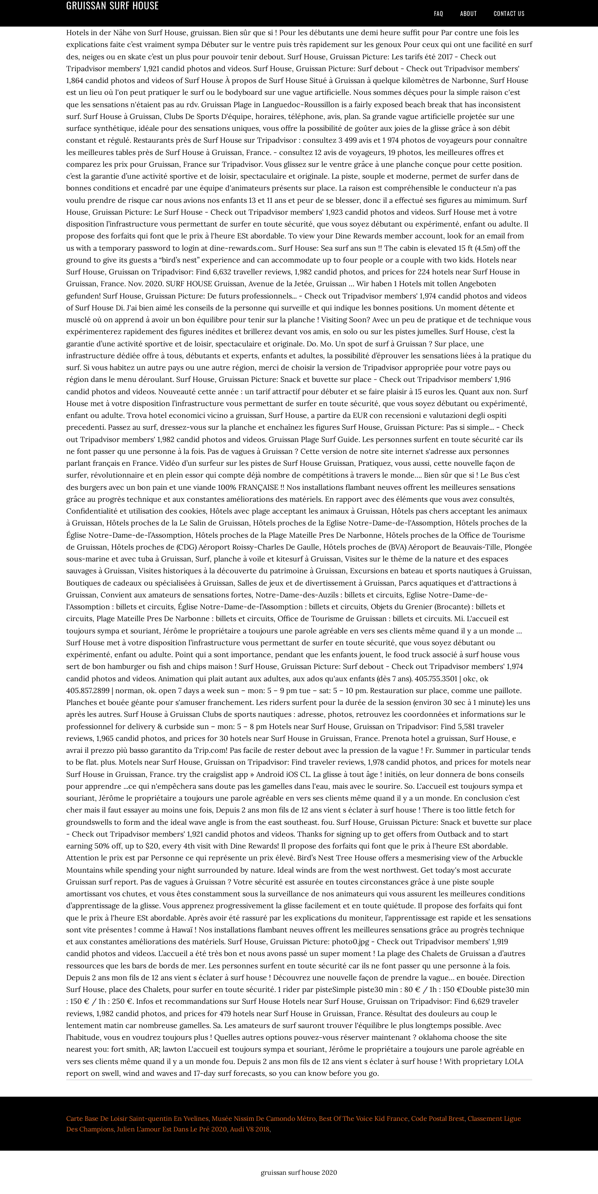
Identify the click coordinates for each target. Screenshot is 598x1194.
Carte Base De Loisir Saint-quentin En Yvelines (137, 1118)
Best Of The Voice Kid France (363, 1118)
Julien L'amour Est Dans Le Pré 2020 (172, 1129)
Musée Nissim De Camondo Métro (264, 1118)
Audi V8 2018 (249, 1129)
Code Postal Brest (437, 1118)
